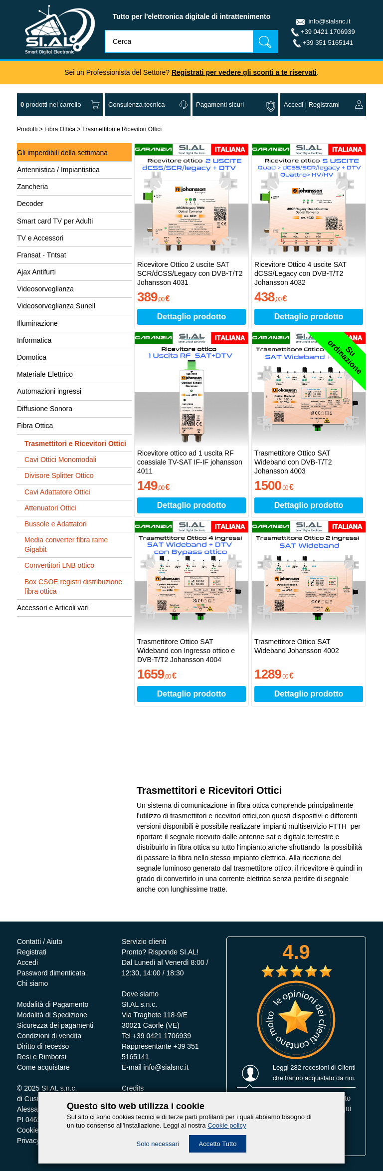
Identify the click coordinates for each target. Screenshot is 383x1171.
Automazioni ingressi (49, 391)
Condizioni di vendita (49, 1036)
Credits (133, 1088)
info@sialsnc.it (330, 21)
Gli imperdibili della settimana (62, 153)
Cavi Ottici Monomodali (60, 460)
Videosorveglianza (45, 289)
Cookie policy (226, 1125)
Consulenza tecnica (136, 104)
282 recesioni (309, 1067)
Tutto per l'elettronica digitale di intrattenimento (192, 16)
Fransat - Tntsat (41, 255)
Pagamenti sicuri (220, 104)
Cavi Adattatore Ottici (57, 492)
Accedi (293, 104)
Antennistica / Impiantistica (58, 170)
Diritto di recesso (43, 1046)
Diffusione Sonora (44, 409)
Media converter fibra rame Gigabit (66, 544)
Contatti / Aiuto (39, 941)
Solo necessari (158, 1144)
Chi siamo (32, 983)
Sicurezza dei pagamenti (55, 1025)
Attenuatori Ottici (50, 508)
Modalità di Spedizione (52, 1015)
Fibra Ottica (59, 129)
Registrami (324, 104)
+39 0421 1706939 (328, 31)
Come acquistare (43, 1067)
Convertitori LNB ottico (59, 565)
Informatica (34, 340)
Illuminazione (37, 323)
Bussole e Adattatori (55, 524)
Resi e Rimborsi (41, 1057)
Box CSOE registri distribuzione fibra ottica (73, 586)
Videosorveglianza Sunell (56, 306)
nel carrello (50, 104)
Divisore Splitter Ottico (58, 475)
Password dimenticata (51, 973)
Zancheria (32, 187)
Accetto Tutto (218, 1144)
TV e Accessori (40, 238)
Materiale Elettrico (45, 374)
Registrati (31, 952)
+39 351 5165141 (328, 42)
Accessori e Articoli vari (53, 608)
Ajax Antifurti (36, 272)
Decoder (30, 204)
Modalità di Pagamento (52, 1004)
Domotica (31, 357)
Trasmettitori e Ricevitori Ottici (122, 129)
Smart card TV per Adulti (55, 221)
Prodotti (27, 129)
